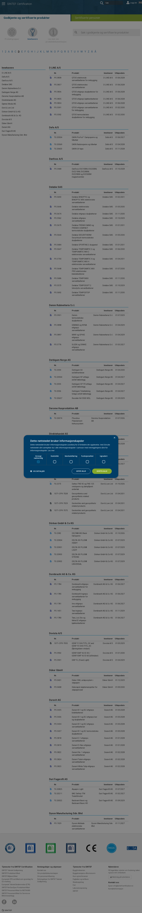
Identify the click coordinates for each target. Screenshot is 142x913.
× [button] (114, 438)
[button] (37, 471)
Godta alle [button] (102, 471)
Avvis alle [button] (81, 471)
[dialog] (71, 456)
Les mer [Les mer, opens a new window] (51, 450)
